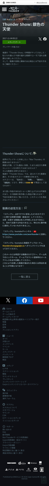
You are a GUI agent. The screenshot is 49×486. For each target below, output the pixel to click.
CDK (4, 415)
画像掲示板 (7, 396)
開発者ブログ (7, 357)
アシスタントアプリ (10, 330)
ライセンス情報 (8, 448)
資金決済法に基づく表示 (12, 453)
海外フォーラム (8, 398)
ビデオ (5, 368)
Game (7, 309)
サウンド (6, 413)
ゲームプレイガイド (10, 317)
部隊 (4, 327)
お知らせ (6, 341)
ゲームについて (8, 311)
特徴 (4, 322)
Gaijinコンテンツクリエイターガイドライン (20, 384)
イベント (6, 346)
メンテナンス (7, 344)
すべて (5, 339)
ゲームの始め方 (8, 314)
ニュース (12, 19)
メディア (8, 366)
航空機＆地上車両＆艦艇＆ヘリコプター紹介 (20, 319)
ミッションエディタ (10, 420)
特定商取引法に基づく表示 (13, 450)
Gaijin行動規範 (8, 445)
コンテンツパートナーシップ (14, 382)
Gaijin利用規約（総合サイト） (15, 440)
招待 (4, 324)
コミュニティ (9, 390)
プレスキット (7, 379)
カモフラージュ (8, 410)
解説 (4, 360)
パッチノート (7, 354)
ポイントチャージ (42, 2)
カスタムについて (9, 407)
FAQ (4, 432)
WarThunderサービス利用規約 (15, 437)
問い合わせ (7, 429)
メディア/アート (14, 42)
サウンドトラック (9, 376)
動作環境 (6, 435)
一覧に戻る (24, 276)
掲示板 (5, 393)
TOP (4, 19)
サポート (8, 427)
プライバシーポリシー (11, 442)
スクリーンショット (10, 371)
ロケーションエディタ (11, 418)
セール (5, 349)
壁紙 (4, 374)
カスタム (8, 404)
